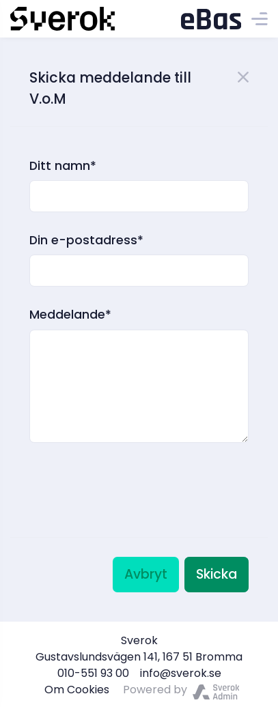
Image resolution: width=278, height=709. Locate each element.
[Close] (243, 75)
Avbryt (145, 574)
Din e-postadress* (86, 240)
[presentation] (133, 472)
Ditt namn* (62, 166)
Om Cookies (76, 689)
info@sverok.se (180, 673)
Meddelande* (70, 314)
